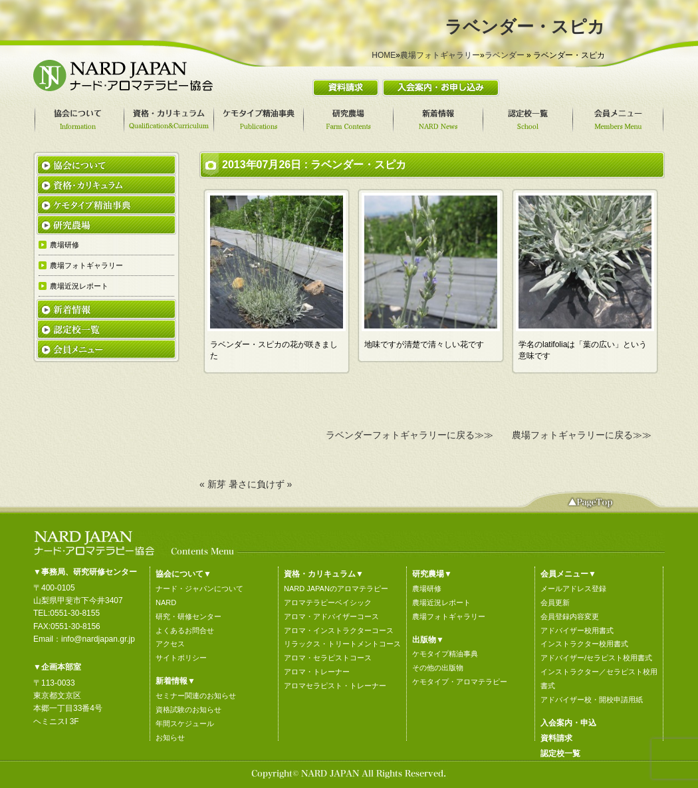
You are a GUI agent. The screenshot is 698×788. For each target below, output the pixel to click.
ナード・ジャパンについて (199, 588)
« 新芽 (212, 484)
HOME (384, 55)
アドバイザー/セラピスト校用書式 (596, 658)
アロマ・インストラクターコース (339, 630)
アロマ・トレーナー (317, 672)
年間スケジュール (185, 723)
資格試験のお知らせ (188, 710)
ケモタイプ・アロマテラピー (459, 682)
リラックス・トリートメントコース (342, 644)
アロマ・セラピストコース (328, 658)
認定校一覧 (560, 753)
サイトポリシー (181, 658)
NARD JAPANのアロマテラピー (336, 588)
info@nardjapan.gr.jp (98, 639)
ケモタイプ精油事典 (445, 654)
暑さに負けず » (260, 484)
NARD (166, 602)
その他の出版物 (437, 668)
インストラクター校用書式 (584, 644)
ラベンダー (504, 55)
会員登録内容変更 (569, 616)
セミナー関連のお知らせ (196, 696)
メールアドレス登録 (573, 588)
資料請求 (556, 738)
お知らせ (170, 737)
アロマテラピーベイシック (328, 602)
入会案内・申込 (568, 722)
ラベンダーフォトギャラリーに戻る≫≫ (409, 435)
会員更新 (555, 602)
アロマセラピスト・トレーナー (335, 686)
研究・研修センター (188, 616)
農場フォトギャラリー (440, 55)
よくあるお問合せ (185, 630)
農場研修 (426, 588)
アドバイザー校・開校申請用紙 (591, 700)
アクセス (170, 644)
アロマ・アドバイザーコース (331, 616)
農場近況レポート (441, 602)
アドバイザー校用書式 (577, 630)
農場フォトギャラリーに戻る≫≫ (581, 435)
